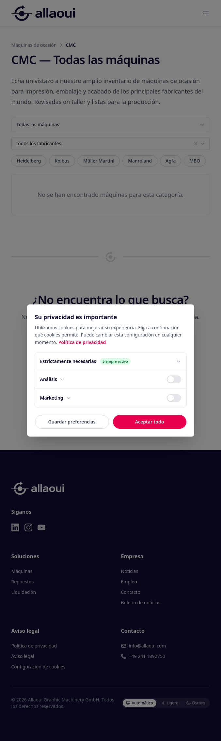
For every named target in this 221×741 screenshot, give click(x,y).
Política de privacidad (82, 342)
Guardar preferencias (72, 422)
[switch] (174, 379)
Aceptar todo (149, 422)
